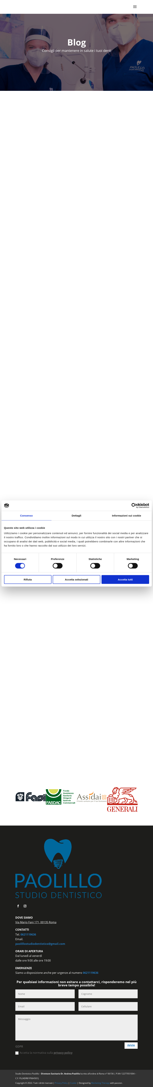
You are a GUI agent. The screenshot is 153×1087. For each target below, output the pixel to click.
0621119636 (28, 934)
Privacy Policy (61, 1082)
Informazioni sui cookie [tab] (126, 515)
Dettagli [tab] (76, 515)
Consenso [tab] (26, 515)
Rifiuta (28, 579)
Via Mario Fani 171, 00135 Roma (35, 922)
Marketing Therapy (100, 1082)
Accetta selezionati (76, 579)
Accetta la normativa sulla (43, 1053)
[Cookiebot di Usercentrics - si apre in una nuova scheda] (134, 505)
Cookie (73, 1082)
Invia (131, 1045)
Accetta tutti (125, 579)
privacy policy (63, 1053)
